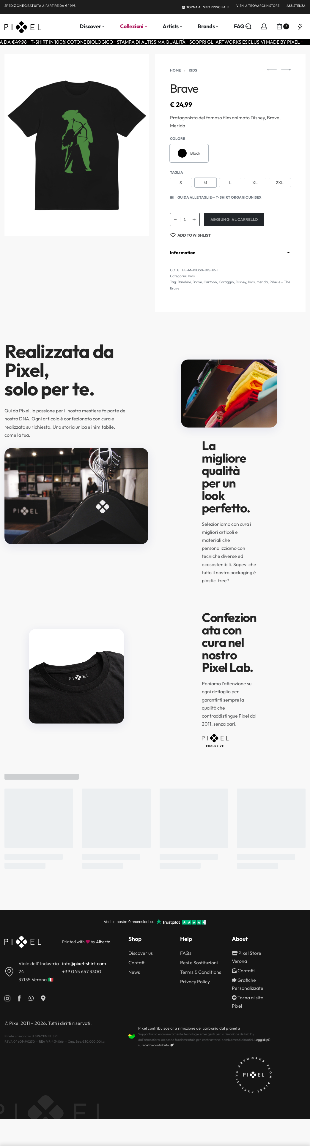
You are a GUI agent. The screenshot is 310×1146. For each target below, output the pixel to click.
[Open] (300, 26)
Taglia (176, 172)
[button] (216, 197)
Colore (177, 138)
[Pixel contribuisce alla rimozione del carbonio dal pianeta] (131, 1036)
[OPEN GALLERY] (76, 145)
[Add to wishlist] (190, 235)
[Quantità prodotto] (185, 219)
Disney (241, 282)
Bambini (184, 282)
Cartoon (210, 282)
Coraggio (226, 282)
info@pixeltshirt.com (84, 963)
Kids (193, 70)
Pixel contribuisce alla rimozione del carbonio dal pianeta (189, 1028)
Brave (197, 282)
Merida (262, 282)
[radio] (189, 153)
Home (175, 70)
